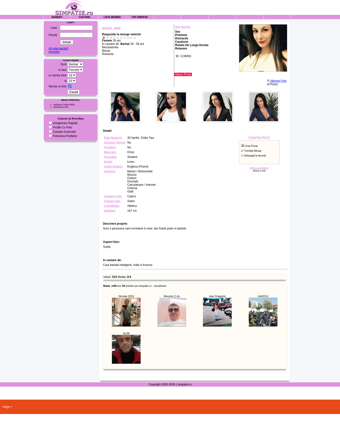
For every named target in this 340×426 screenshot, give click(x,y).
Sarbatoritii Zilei (60, 107)
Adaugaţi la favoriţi (255, 155)
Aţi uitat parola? (59, 48)
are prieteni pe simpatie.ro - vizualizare (135, 285)
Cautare (84, 17)
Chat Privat (251, 145)
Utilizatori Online (61, 104)
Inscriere (54, 52)
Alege (6, 406)
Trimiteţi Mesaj (252, 150)
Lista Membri (112, 17)
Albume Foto (277, 81)
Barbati (57, 17)
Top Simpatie (139, 17)
